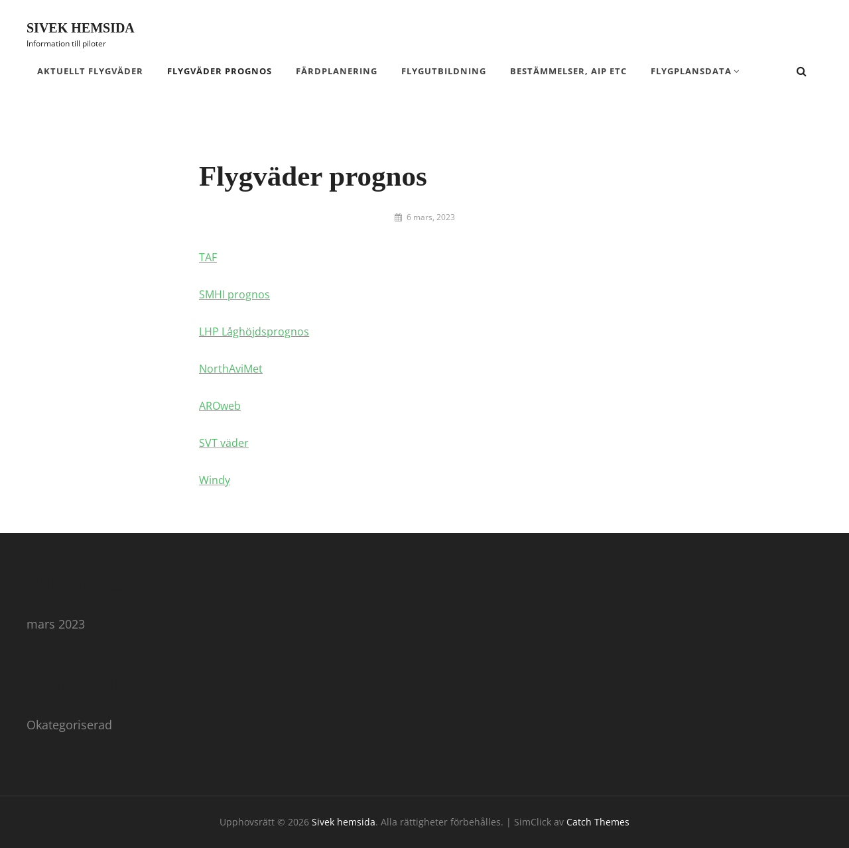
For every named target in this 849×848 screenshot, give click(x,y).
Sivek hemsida (81, 28)
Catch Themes (597, 822)
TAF (208, 257)
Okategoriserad (69, 725)
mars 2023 (56, 624)
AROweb (220, 405)
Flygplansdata (691, 71)
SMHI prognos (234, 294)
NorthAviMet (231, 368)
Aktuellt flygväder (90, 71)
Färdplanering (336, 71)
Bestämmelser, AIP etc (568, 71)
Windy (214, 480)
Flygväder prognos (219, 71)
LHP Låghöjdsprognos (254, 331)
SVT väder (224, 443)
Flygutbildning (443, 71)
